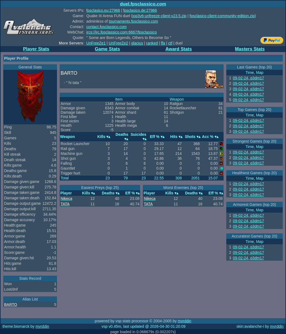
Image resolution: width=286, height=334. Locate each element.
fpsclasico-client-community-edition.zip (222, 16)
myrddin (184, 321)
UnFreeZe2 (118, 43)
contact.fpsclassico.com (106, 27)
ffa (163, 43)
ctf (170, 43)
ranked (152, 43)
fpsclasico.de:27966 (140, 10)
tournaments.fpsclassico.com (133, 21)
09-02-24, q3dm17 (248, 78)
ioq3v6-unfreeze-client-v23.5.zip (159, 16)
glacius (137, 43)
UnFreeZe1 (96, 43)
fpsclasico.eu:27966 (103, 10)
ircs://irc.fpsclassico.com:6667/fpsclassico (121, 32)
